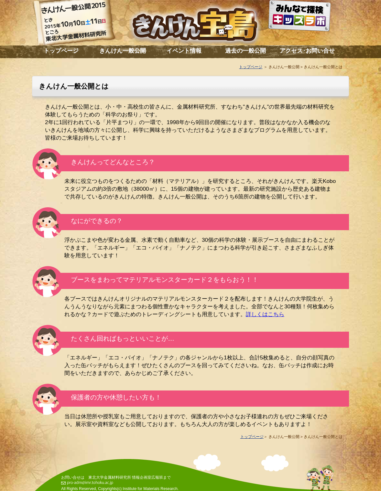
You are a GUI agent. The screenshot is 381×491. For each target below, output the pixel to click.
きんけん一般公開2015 (80, 24)
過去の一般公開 (245, 51)
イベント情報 (184, 51)
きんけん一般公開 (122, 51)
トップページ (61, 51)
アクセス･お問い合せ (307, 51)
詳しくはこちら (265, 314)
